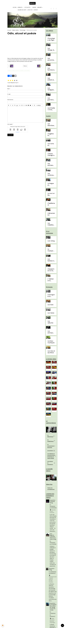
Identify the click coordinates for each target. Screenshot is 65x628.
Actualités (27, 7)
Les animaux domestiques (51, 164)
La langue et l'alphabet (51, 184)
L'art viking (51, 241)
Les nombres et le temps (51, 174)
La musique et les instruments (51, 250)
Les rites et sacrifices (51, 352)
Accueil (15, 7)
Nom (8, 88)
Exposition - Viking (52, 569)
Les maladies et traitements (51, 224)
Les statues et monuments (51, 463)
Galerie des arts (22, 10)
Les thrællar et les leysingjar (51, 109)
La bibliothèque (51, 435)
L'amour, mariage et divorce (51, 154)
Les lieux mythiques (51, 342)
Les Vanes (51, 313)
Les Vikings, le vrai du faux (51, 49)
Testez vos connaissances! (50, 488)
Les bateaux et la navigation (51, 260)
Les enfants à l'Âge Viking (51, 79)
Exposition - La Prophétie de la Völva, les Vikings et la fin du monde (53, 607)
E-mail (8, 94)
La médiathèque (51, 440)
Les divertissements (51, 124)
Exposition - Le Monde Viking (53, 501)
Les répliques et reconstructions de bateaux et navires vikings (51, 456)
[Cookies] (2, 625)
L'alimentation (51, 214)
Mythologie (22, 30)
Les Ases (50, 305)
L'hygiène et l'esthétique (51, 134)
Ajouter (10, 135)
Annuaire (39, 7)
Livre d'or (29, 10)
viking (9, 70)
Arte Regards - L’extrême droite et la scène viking (53, 536)
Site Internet (10, 99)
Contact (35, 10)
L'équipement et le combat (51, 270)
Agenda (34, 7)
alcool (17, 70)
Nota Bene (27, 70)
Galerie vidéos (15, 30)
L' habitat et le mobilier (51, 280)
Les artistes (51, 450)
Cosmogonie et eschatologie (51, 295)
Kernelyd (20, 7)
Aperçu (38, 105)
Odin (13, 70)
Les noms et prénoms (51, 144)
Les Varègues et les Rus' (51, 89)
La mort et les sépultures (51, 194)
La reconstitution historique (51, 446)
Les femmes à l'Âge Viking (51, 69)
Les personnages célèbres (51, 59)
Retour (25, 66)
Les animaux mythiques (51, 332)
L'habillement (51, 204)
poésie (21, 70)
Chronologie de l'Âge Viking (51, 39)
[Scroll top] (62, 625)
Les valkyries (50, 322)
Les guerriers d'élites (51, 99)
